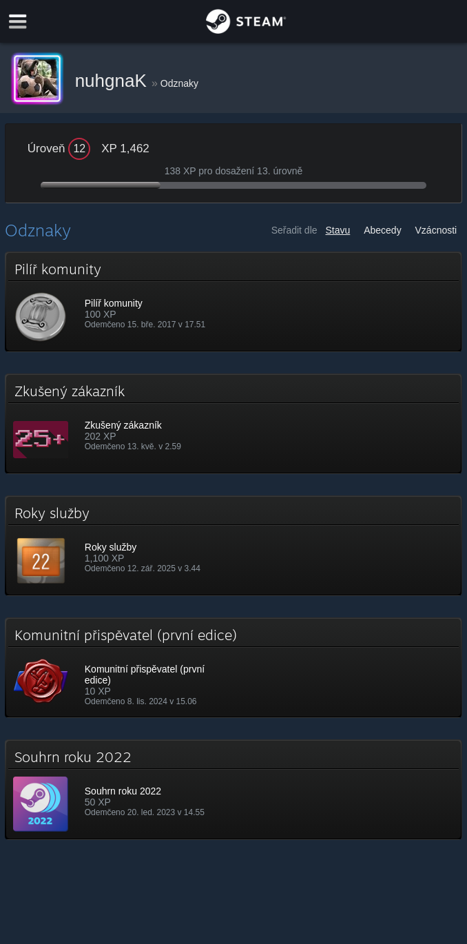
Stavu (337, 230)
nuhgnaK (113, 80)
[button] (233, 302)
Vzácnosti (436, 230)
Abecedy (382, 230)
